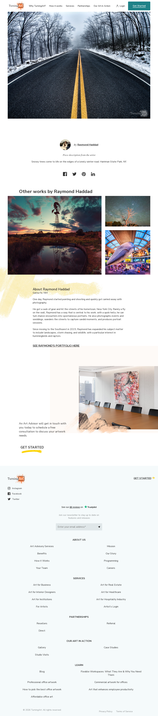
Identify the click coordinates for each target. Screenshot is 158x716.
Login (122, 5)
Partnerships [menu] (84, 5)
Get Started (139, 5)
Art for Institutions (42, 599)
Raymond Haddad (87, 144)
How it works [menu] (55, 5)
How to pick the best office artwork (42, 689)
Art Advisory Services (42, 546)
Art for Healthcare (111, 592)
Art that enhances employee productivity (111, 689)
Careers (111, 568)
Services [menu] (70, 5)
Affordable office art (42, 696)
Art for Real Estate (111, 585)
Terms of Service (124, 711)
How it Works (42, 560)
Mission (111, 546)
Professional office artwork (42, 682)
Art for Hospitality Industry (111, 599)
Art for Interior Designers (42, 592)
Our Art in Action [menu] (102, 5)
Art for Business (42, 585)
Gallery (42, 647)
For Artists (42, 606)
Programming (111, 560)
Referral (111, 623)
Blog (42, 671)
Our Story (111, 553)
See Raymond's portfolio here (56, 346)
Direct (42, 630)
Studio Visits (42, 654)
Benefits (42, 553)
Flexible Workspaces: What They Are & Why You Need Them (111, 673)
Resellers (42, 623)
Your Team (42, 568)
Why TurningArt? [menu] (37, 5)
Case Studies (111, 647)
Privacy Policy (105, 711)
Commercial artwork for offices (110, 682)
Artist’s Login (111, 606)
